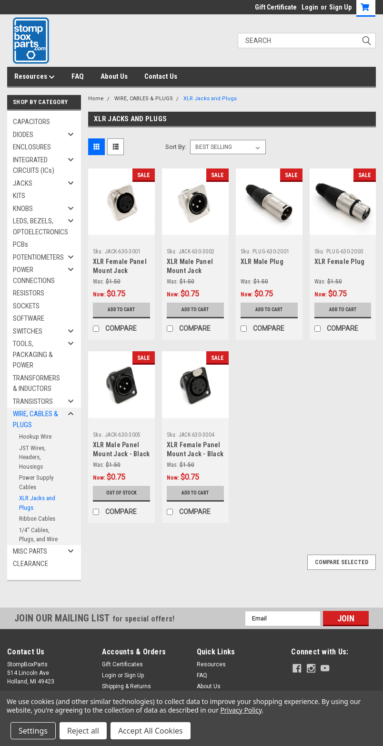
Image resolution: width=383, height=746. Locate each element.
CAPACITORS (31, 121)
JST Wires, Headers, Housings (32, 457)
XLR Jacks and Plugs (37, 502)
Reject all (83, 730)
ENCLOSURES (32, 147)
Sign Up (340, 7)
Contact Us (160, 76)
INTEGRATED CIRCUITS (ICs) (33, 165)
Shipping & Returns (126, 686)
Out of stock (121, 492)
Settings (33, 730)
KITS (19, 195)
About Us (114, 76)
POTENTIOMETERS (38, 257)
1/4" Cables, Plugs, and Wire (38, 534)
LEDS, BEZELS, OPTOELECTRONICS (40, 226)
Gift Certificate (276, 7)
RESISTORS (28, 293)
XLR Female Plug (339, 261)
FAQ (77, 76)
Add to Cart (121, 309)
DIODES (23, 134)
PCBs (20, 244)
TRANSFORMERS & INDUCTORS (36, 383)
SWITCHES (27, 331)
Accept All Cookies (150, 730)
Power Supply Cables (36, 482)
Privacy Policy (241, 709)
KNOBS (23, 208)
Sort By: (175, 146)
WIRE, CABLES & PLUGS (35, 419)
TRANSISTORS (33, 401)
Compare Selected (341, 562)
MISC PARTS (30, 551)
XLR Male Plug (262, 261)
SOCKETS (26, 306)
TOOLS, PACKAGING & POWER (33, 354)
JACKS (22, 183)
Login (310, 7)
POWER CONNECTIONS (34, 275)
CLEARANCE (30, 563)
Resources (34, 77)
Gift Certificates (122, 664)
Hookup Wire (35, 436)
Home (96, 98)
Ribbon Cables (37, 518)
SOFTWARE (28, 318)
